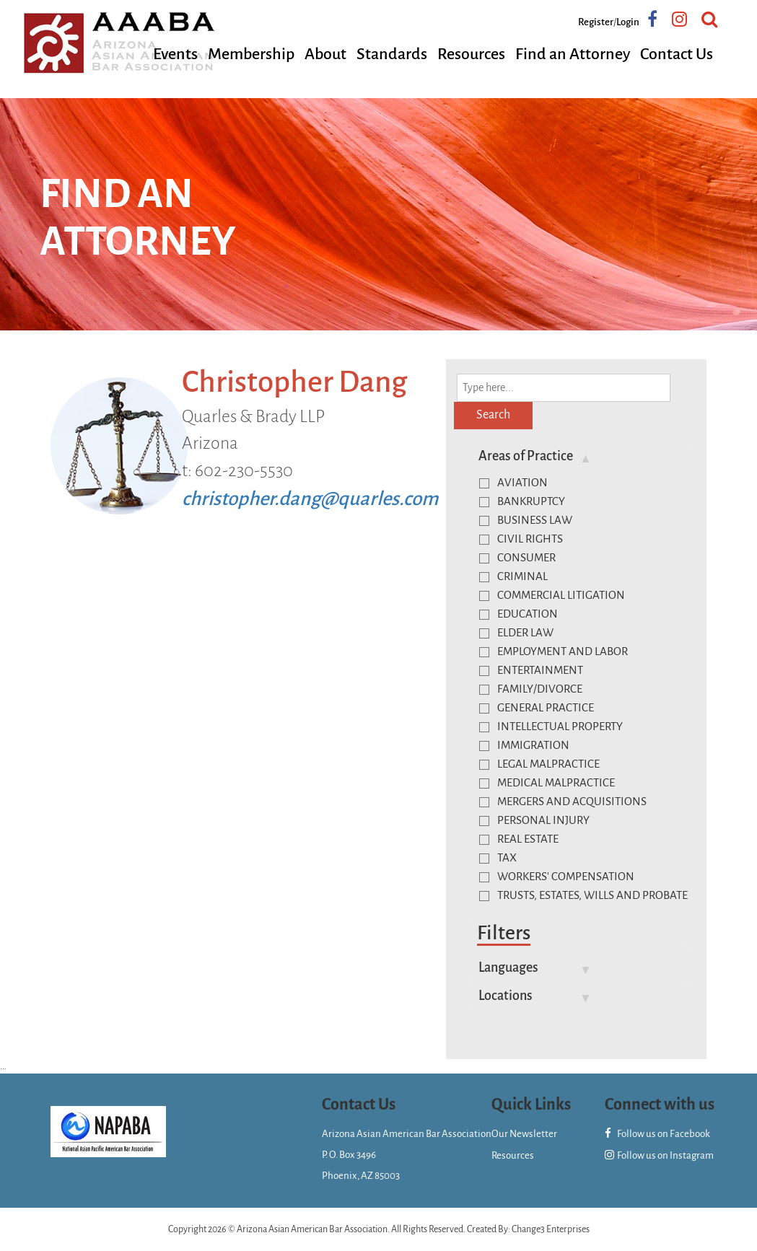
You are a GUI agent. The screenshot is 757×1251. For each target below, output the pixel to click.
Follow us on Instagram (659, 1155)
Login (627, 22)
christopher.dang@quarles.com (310, 498)
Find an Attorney (572, 54)
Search (493, 414)
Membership (251, 54)
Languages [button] (508, 967)
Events (175, 54)
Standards (391, 54)
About (325, 54)
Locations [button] (505, 995)
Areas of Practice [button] (525, 456)
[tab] (578, 456)
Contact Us (676, 54)
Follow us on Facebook (657, 1133)
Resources (471, 54)
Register (595, 22)
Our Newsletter (524, 1133)
